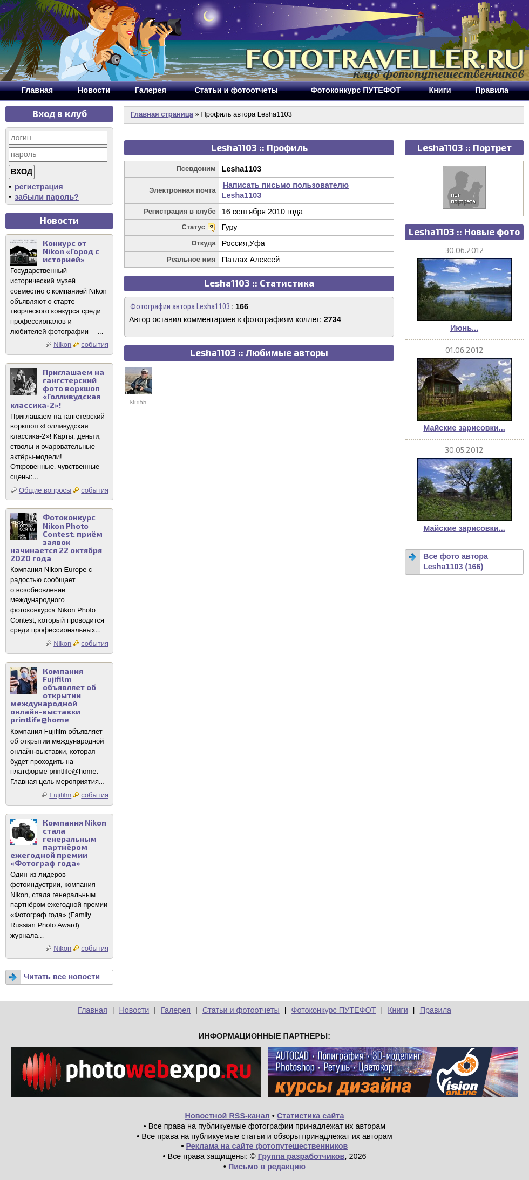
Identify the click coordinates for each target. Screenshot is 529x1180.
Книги (398, 1010)
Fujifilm (60, 795)
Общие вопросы (45, 490)
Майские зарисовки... (464, 428)
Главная (92, 1010)
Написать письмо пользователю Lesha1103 (285, 190)
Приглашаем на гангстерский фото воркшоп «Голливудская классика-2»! (57, 388)
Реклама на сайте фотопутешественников (267, 1146)
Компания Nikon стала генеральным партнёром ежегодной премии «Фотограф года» (58, 843)
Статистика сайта (310, 1115)
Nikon (62, 344)
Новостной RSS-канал (227, 1115)
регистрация (39, 186)
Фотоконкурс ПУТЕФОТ (333, 1010)
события (94, 344)
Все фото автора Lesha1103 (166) (455, 561)
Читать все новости (62, 976)
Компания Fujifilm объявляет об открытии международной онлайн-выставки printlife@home (53, 695)
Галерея (176, 1010)
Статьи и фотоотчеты (241, 1010)
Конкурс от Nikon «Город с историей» (71, 251)
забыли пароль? (47, 197)
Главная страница (162, 114)
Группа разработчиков (301, 1156)
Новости (134, 1010)
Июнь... (464, 328)
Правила (435, 1010)
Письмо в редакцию (267, 1166)
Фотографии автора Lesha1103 (180, 306)
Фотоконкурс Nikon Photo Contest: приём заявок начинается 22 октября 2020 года (56, 538)
